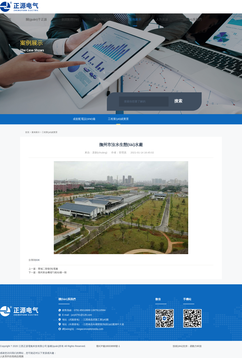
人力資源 (162, 19)
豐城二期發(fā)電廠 (48, 268)
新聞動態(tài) (70, 19)
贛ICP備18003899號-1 (108, 346)
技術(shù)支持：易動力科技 (187, 346)
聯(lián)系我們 (192, 19)
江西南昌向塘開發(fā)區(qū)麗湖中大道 (103, 324)
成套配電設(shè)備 (84, 118)
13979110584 (98, 310)
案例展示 (135, 19)
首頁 (8, 19)
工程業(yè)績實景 (118, 118)
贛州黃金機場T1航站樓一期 (52, 272)
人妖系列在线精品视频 (12, 356)
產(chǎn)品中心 (104, 19)
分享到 (32, 260)
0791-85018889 (82, 310)
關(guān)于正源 (36, 19)
